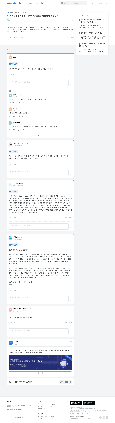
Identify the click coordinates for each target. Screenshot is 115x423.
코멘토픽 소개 (41, 409)
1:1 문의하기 (19, 417)
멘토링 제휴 (54, 416)
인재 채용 (40, 406)
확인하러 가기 (40, 373)
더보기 (40, 135)
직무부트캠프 (28, 3)
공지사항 (53, 404)
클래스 (36, 3)
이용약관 (72, 416)
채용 (41, 3)
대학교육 (99, 3)
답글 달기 (21, 102)
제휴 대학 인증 (54, 406)
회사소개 (40, 404)
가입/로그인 (92, 3)
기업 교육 (53, 418)
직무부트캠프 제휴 (42, 416)
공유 (21, 37)
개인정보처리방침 (80, 416)
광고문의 (40, 418)
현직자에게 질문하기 (65, 382)
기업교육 (105, 3)
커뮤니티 (21, 3)
